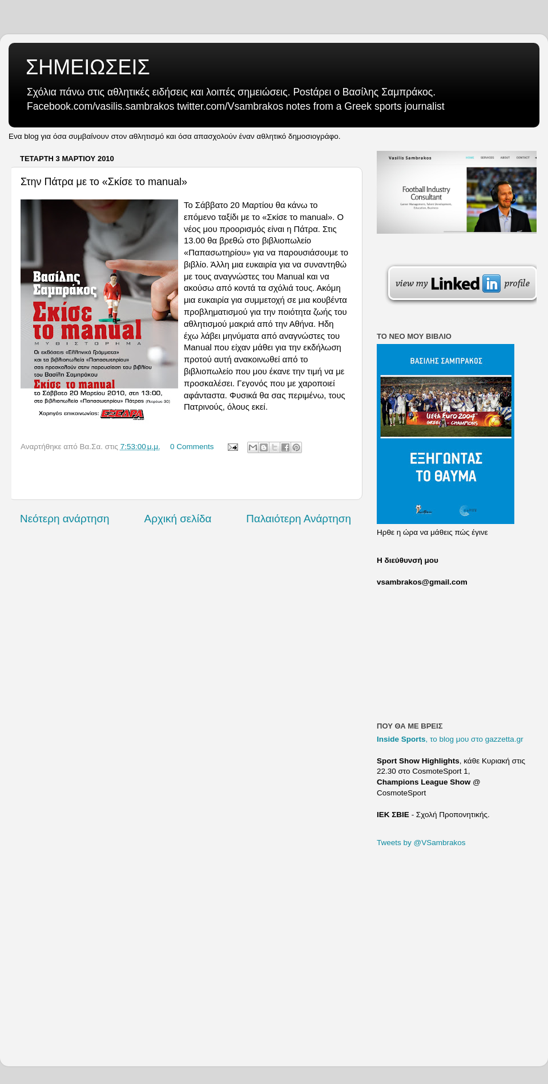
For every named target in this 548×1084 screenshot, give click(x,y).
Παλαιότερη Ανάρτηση (298, 519)
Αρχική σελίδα (178, 519)
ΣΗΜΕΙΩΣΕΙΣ (88, 67)
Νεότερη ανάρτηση (65, 519)
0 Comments (192, 446)
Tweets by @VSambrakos (421, 842)
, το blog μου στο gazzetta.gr (450, 739)
